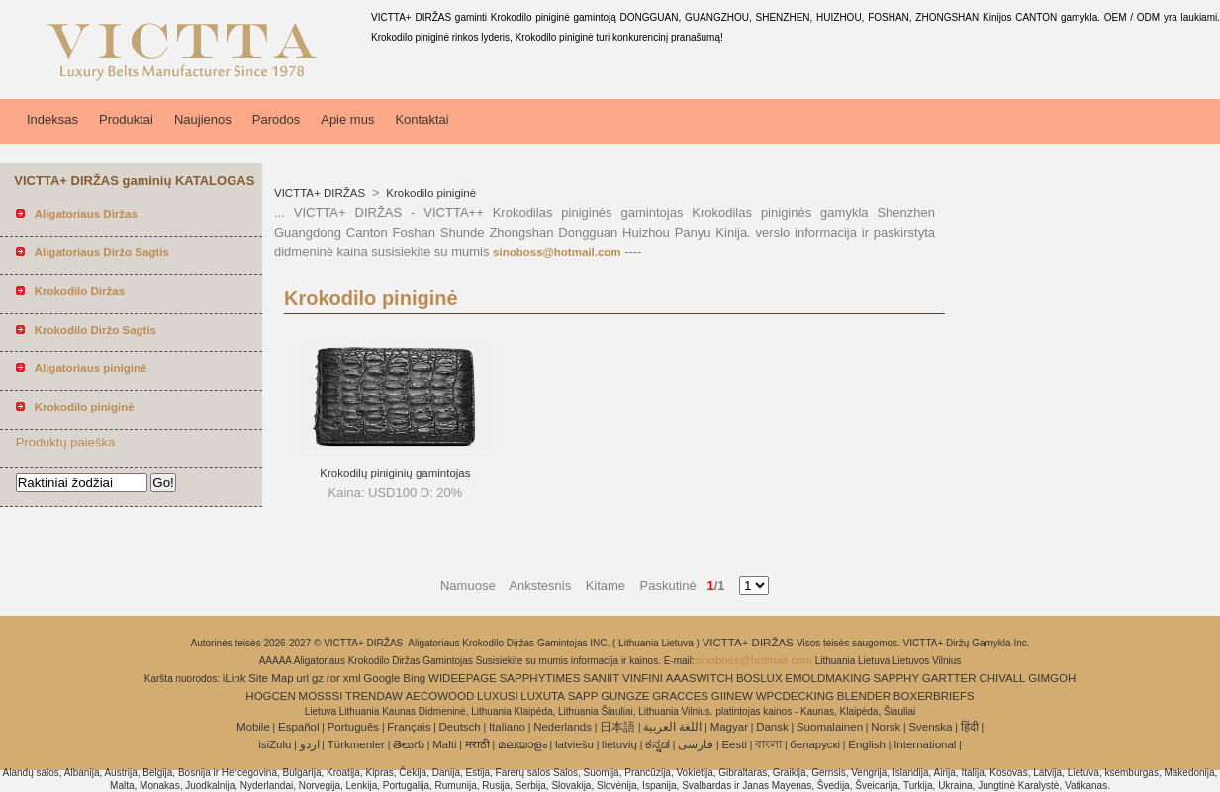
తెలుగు (408, 744)
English (867, 744)
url (302, 678)
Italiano (507, 727)
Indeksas (52, 119)
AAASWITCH (699, 678)
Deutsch (460, 727)
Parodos (276, 119)
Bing (414, 678)
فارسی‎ (695, 744)
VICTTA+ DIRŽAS (321, 193)
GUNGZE (625, 696)
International (924, 744)
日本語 (617, 727)
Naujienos (203, 119)
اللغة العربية (672, 727)
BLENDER (864, 696)
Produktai (126, 119)
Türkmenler (356, 744)
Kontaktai (421, 119)
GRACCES (680, 696)
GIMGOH (1052, 678)
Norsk (885, 727)
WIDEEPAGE (462, 678)
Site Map (270, 678)
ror (333, 678)
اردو (310, 744)
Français (408, 727)
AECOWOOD (440, 696)
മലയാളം (522, 744)
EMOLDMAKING (827, 678)
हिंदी (970, 727)
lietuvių (619, 744)
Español (299, 727)
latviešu (574, 744)
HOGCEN (270, 696)
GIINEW (732, 696)
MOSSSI (321, 696)
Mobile (253, 727)
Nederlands (562, 727)
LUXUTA (542, 696)
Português (353, 727)
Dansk (772, 727)
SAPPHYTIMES (540, 678)
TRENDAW (374, 696)
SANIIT (601, 678)
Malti (444, 744)
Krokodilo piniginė (429, 193)
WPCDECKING (795, 696)
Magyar (729, 727)
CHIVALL (1002, 678)
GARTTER (949, 678)
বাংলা (768, 744)
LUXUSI (497, 696)
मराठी (477, 744)
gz (318, 678)
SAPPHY (896, 678)
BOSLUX (759, 678)
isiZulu (274, 744)
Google (381, 678)
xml (352, 678)
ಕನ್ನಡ (657, 744)
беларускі (815, 744)
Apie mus (347, 119)
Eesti (734, 744)
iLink (234, 678)
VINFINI (642, 678)
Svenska (930, 727)
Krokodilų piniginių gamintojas (395, 473)
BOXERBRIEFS (934, 696)
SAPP (583, 696)
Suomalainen (830, 727)
